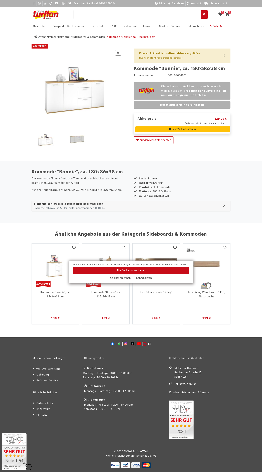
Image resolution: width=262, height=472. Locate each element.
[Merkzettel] (74, 248)
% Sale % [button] (216, 26)
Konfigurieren (144, 278)
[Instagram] (45, 3)
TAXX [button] (114, 26)
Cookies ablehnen (120, 278)
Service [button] (177, 26)
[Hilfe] (160, 3)
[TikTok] (51, 3)
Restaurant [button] (130, 26)
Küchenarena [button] (76, 26)
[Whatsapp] (39, 3)
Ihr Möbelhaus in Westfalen (186, 358)
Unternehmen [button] (196, 26)
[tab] (131, 206)
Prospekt (58, 26)
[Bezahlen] (176, 3)
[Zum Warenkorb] (228, 14)
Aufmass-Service (47, 380)
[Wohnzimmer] (47, 37)
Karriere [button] (148, 26)
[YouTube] (57, 3)
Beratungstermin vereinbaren (182, 104)
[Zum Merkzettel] (221, 14)
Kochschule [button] (97, 26)
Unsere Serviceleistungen (49, 358)
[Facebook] (34, 3)
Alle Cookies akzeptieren (131, 270)
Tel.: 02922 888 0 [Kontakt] (185, 384)
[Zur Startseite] (36, 37)
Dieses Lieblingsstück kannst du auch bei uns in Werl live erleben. (193, 91)
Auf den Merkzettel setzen (153, 140)
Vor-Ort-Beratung (48, 369)
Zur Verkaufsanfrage (183, 129)
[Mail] (69, 3)
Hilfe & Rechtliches (45, 392)
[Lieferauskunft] (216, 3)
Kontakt (41, 414)
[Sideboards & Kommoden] (88, 37)
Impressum (43, 409)
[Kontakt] (194, 3)
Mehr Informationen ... (177, 265)
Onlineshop (40, 26)
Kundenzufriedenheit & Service (189, 392)
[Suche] (137, 14)
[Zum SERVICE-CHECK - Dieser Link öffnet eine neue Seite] (14, 452)
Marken (164, 26)
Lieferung (42, 374)
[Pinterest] (63, 3)
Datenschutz (44, 403)
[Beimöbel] (64, 37)
